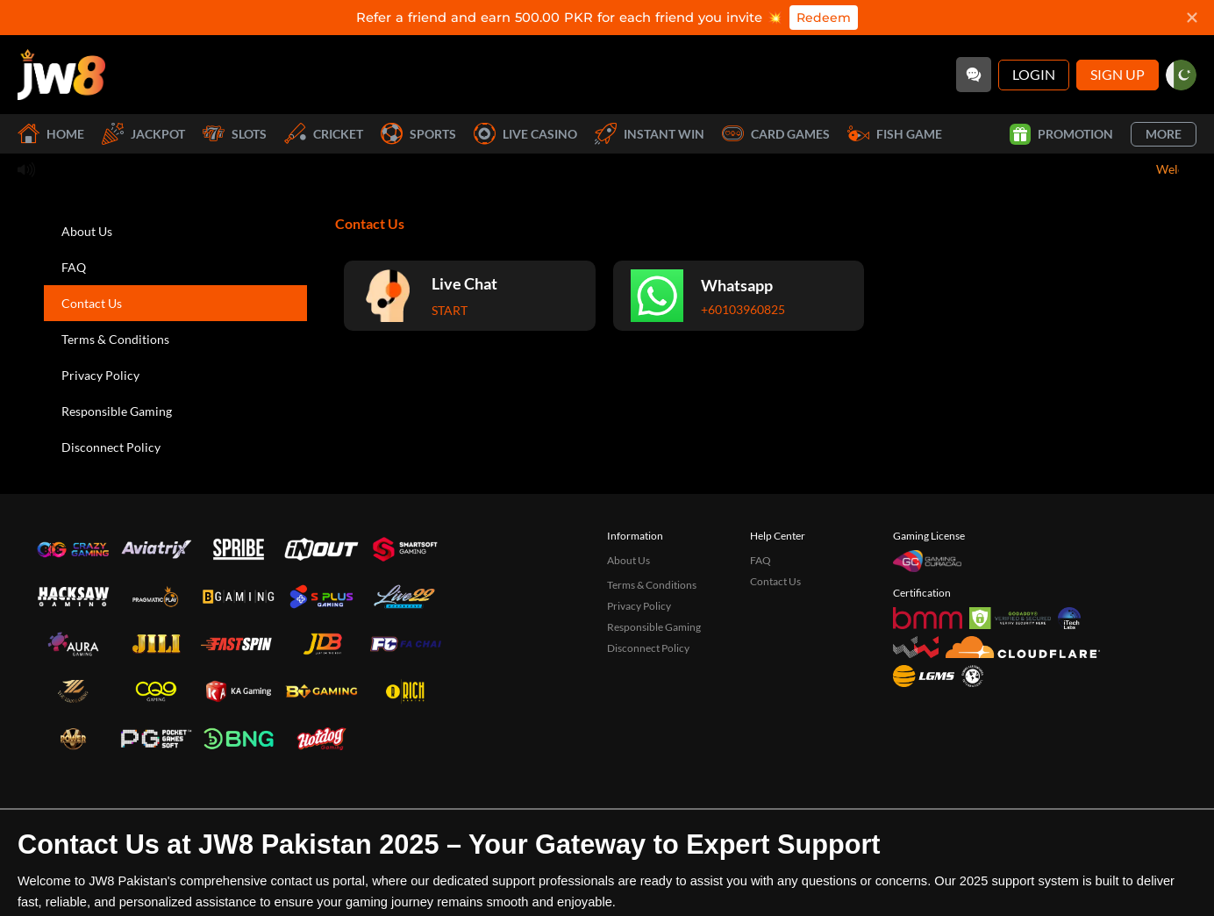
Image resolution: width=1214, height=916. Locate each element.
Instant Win (649, 134)
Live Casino (525, 134)
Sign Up (1117, 74)
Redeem (823, 17)
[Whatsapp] (739, 295)
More (1164, 133)
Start (450, 310)
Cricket (323, 134)
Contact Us (91, 303)
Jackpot (143, 134)
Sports (418, 134)
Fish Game (894, 134)
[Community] (973, 74)
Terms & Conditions (115, 339)
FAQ (73, 267)
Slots (235, 134)
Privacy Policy (100, 375)
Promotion (1061, 134)
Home (51, 134)
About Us (86, 231)
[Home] (61, 74)
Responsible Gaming (116, 411)
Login (1033, 74)
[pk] (1181, 75)
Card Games (776, 134)
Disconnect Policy (111, 447)
